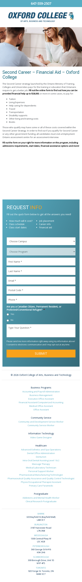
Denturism (41, 456)
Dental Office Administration (41, 453)
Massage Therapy (41, 464)
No (12, 320)
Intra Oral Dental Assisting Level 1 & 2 (41, 460)
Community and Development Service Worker (41, 421)
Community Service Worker (41, 425)
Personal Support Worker (41, 471)
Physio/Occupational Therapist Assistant (41, 482)
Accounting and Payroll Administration (41, 391)
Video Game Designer (41, 437)
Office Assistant (41, 409)
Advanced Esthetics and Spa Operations (41, 449)
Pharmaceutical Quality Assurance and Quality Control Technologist (41, 478)
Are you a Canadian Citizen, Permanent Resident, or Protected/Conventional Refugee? (34, 308)
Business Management (41, 395)
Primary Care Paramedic (41, 485)
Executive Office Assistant (41, 398)
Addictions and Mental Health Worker (41, 497)
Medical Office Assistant (41, 405)
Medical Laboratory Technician (41, 467)
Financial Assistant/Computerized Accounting (41, 402)
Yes (12, 314)
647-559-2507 (41, 3)
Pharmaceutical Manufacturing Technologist (41, 474)
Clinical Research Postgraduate (41, 501)
